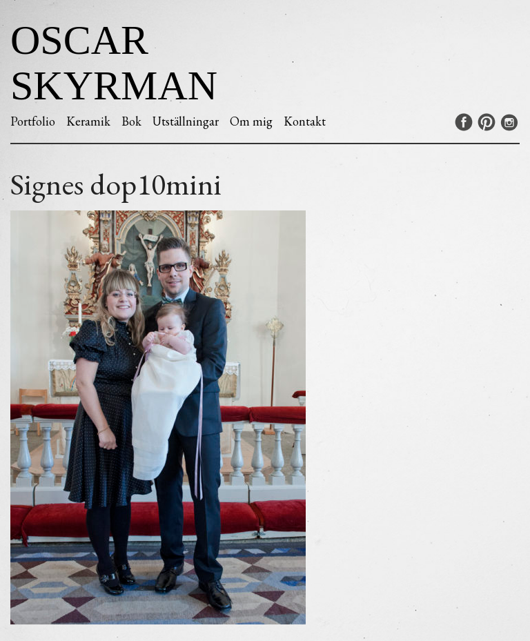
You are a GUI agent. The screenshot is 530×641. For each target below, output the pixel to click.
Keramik (88, 121)
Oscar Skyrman (113, 62)
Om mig (251, 121)
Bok (131, 121)
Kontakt (305, 121)
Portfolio (32, 121)
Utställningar (186, 121)
